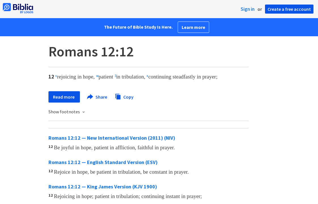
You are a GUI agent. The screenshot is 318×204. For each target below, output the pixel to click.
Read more (64, 97)
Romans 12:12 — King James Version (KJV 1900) (102, 186)
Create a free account (289, 9)
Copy (124, 96)
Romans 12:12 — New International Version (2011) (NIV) (111, 138)
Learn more (193, 27)
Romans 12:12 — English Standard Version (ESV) (103, 162)
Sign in (248, 9)
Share (97, 97)
